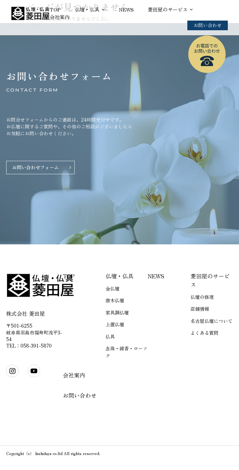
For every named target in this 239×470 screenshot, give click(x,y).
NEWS (126, 9)
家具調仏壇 (117, 312)
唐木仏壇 (114, 300)
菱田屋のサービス (168, 9)
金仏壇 (112, 288)
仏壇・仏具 (87, 9)
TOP (55, 9)
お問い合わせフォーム (35, 167)
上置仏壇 (114, 324)
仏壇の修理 (202, 297)
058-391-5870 (36, 345)
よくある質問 (204, 332)
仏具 (110, 336)
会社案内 (60, 17)
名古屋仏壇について (211, 321)
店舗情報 (199, 308)
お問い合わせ (208, 25)
